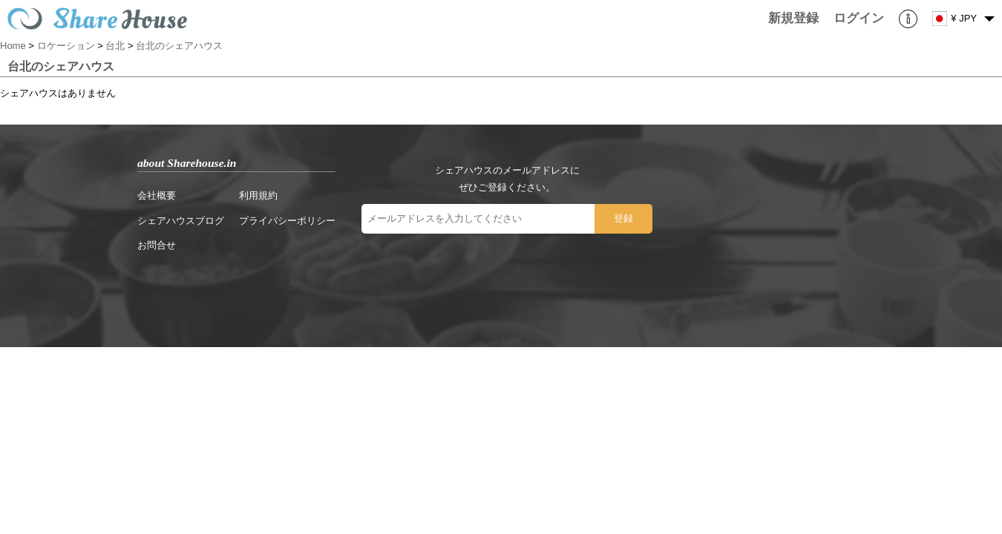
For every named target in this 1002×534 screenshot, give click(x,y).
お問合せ (156, 245)
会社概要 (156, 195)
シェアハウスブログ (180, 220)
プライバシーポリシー (287, 220)
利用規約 (258, 195)
